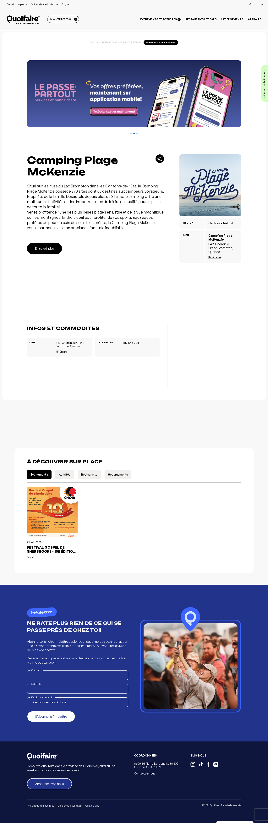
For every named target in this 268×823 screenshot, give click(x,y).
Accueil (10, 4)
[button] (131, 133)
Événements (39, 474)
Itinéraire (214, 257)
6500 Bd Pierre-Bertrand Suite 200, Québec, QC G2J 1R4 (156, 765)
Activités (64, 474)
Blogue (65, 4)
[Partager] (160, 158)
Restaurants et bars (200, 19)
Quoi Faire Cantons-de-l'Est (115, 42)
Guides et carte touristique (44, 4)
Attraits (254, 19)
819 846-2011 (131, 342)
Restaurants (89, 474)
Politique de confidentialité (40, 805)
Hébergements (232, 19)
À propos (22, 4)
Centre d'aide (92, 805)
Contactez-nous (144, 773)
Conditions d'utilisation (70, 805)
